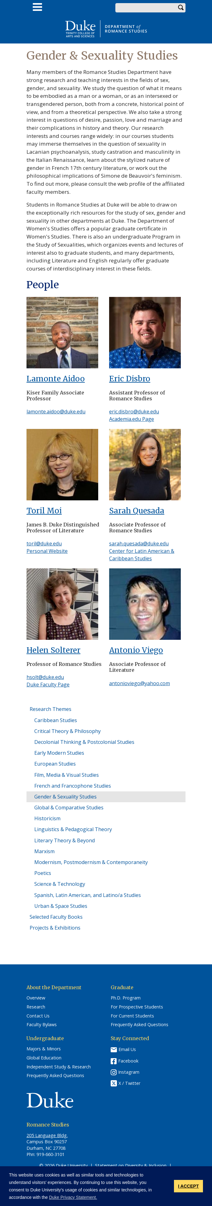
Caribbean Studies (55, 720)
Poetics (42, 873)
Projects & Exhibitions (55, 927)
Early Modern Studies (59, 752)
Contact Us (38, 1016)
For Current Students (132, 1016)
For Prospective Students (137, 1007)
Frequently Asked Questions (139, 1024)
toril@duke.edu (44, 543)
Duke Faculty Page (48, 684)
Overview (35, 998)
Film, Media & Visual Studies (66, 774)
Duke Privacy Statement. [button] (73, 1197)
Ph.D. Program (126, 998)
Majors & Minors (43, 1049)
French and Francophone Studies (72, 785)
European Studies (55, 763)
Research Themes (50, 709)
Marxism (44, 851)
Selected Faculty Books (56, 916)
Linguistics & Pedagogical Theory (73, 829)
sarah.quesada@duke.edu (139, 543)
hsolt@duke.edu (45, 677)
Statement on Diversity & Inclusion (130, 1165)
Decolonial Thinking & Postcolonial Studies (84, 742)
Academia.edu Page (131, 419)
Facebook (128, 1061)
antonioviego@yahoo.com (139, 683)
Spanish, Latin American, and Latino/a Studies (87, 895)
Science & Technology (59, 884)
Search (181, 7)
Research (35, 1007)
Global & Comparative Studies (69, 807)
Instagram (128, 1072)
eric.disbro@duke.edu (134, 411)
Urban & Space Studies (60, 906)
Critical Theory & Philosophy (67, 731)
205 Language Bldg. (47, 1135)
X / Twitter (129, 1083)
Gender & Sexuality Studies (65, 796)
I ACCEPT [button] (188, 1186)
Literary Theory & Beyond (64, 840)
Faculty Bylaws (41, 1024)
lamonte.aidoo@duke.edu (55, 411)
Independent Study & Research (58, 1067)
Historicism (47, 818)
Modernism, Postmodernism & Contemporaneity (91, 862)
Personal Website (47, 551)
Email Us (127, 1049)
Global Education (43, 1058)
